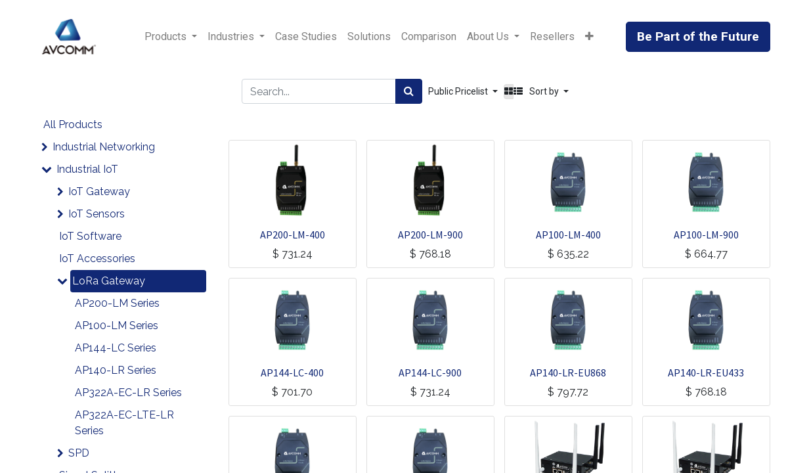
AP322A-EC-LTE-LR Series (124, 423)
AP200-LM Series (117, 303)
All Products (72, 124)
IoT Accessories (97, 258)
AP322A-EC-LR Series (128, 392)
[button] (589, 37)
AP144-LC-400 (292, 372)
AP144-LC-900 (430, 372)
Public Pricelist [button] (459, 91)
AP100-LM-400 (568, 234)
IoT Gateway (99, 191)
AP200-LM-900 (430, 234)
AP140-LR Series (115, 370)
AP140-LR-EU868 (568, 372)
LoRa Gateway (108, 281)
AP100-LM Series (116, 325)
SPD (78, 453)
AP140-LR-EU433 (706, 372)
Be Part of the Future (698, 36)
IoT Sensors (96, 214)
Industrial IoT (87, 169)
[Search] (408, 91)
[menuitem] (306, 37)
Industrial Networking (104, 147)
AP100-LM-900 (706, 234)
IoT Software (90, 236)
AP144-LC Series (115, 348)
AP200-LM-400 (292, 234)
